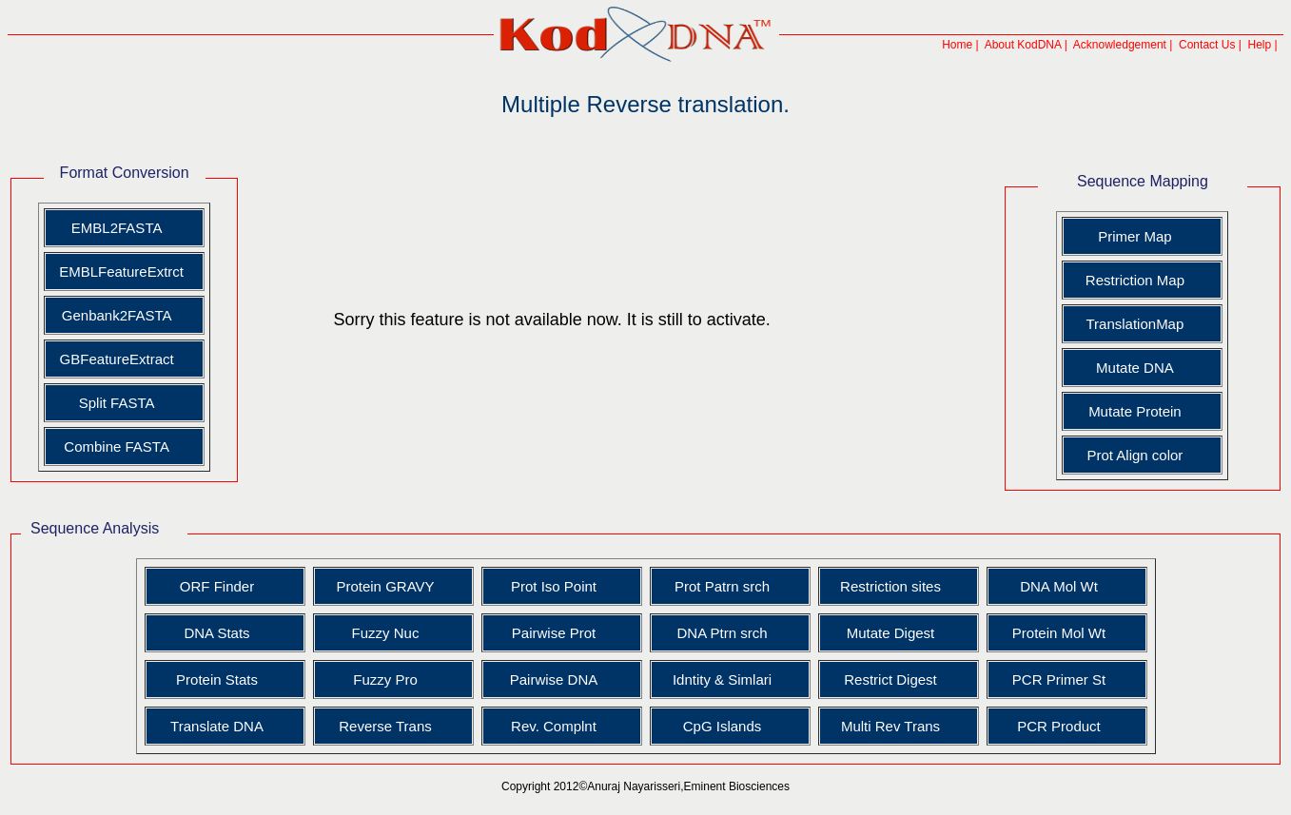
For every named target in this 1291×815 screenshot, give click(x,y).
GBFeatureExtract (117, 359)
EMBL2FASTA (117, 228)
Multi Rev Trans (890, 726)
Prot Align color (1134, 455)
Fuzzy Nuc (386, 633)
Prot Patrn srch (722, 586)
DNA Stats (216, 633)
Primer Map (1135, 236)
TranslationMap (1134, 324)
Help (1260, 44)
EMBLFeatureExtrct (119, 271)
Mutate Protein (1135, 411)
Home (957, 44)
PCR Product (1059, 726)
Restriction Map (1135, 280)
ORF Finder (217, 586)
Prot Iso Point (554, 586)
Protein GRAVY (385, 586)
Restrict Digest (890, 679)
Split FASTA (117, 403)
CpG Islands (722, 726)
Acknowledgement (1119, 44)
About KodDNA (1023, 44)
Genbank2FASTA (117, 315)
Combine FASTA (116, 446)
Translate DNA (217, 726)
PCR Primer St (1058, 679)
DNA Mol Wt (1059, 586)
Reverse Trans (385, 726)
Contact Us (1207, 44)
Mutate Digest (891, 633)
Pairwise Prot (554, 633)
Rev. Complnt (554, 726)
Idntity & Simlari (722, 679)
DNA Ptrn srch (721, 633)
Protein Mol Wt (1058, 633)
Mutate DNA (1135, 367)
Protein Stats (217, 679)
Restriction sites (890, 586)
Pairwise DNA (554, 679)
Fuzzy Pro (385, 679)
